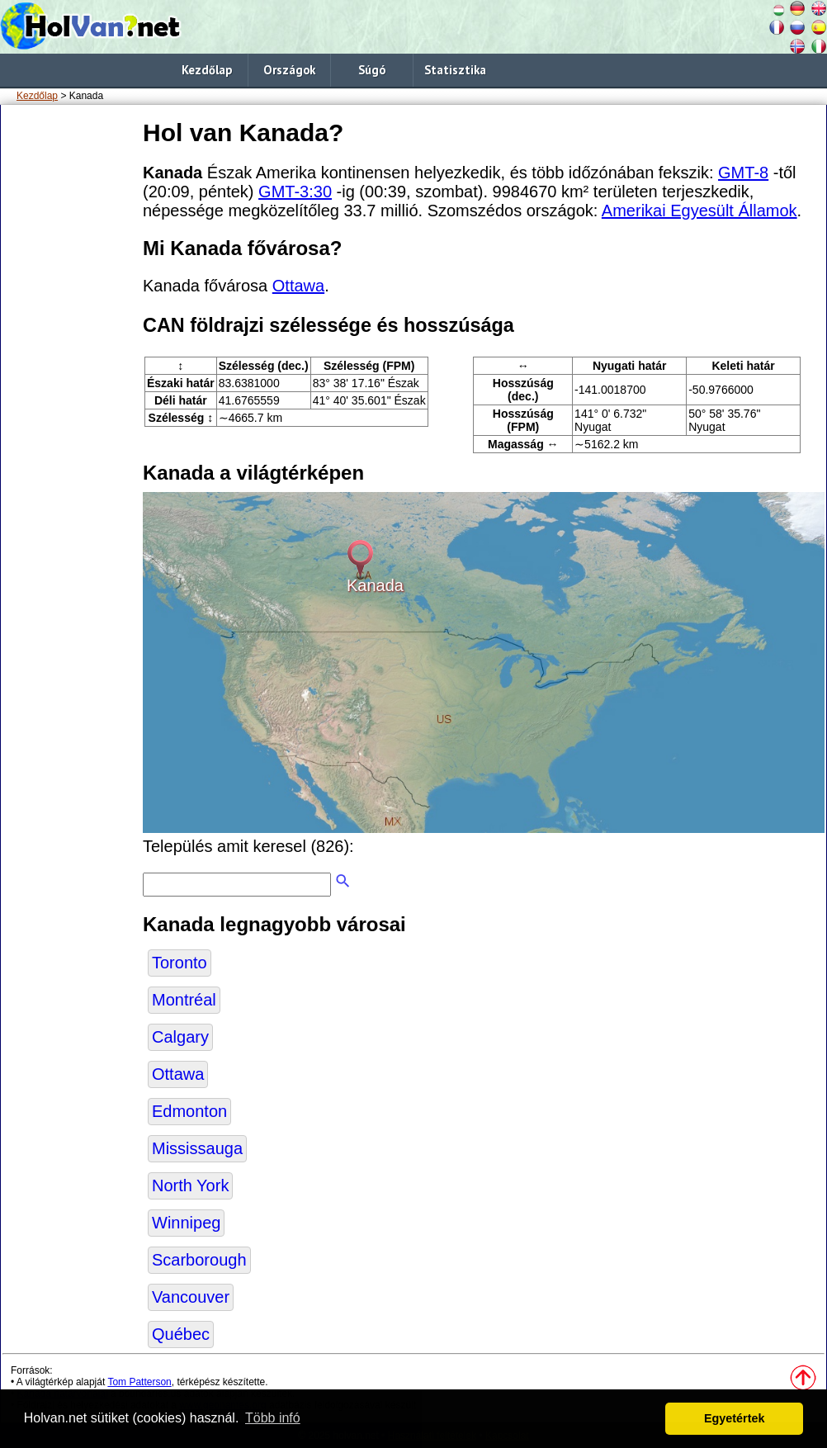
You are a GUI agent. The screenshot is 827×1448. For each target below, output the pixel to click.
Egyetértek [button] (734, 1418)
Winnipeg (186, 1223)
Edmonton (189, 1111)
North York (190, 1185)
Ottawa (298, 286)
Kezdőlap (207, 70)
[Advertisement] (68, 362)
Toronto (179, 963)
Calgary (180, 1037)
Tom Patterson (139, 1382)
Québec (181, 1334)
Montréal (184, 1000)
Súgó (371, 70)
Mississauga (197, 1148)
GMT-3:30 (295, 191)
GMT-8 (743, 172)
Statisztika (455, 70)
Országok (289, 70)
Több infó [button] (272, 1418)
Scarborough (199, 1260)
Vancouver (190, 1297)
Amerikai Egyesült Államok (699, 210)
